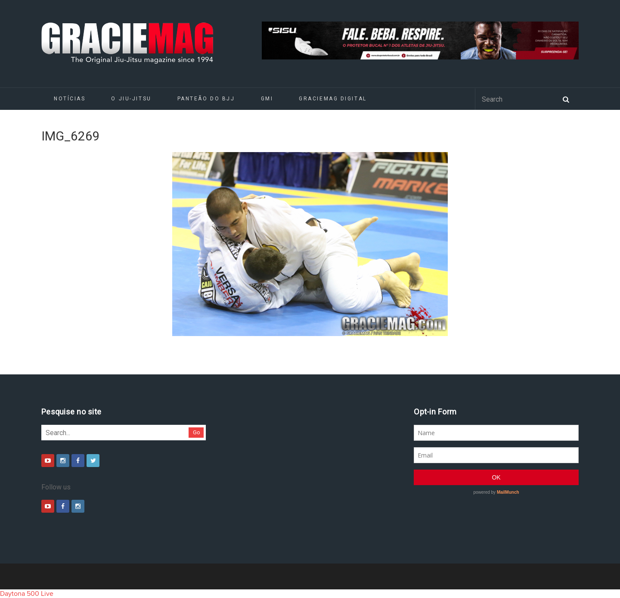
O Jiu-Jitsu (131, 99)
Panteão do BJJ (206, 99)
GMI (267, 99)
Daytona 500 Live (26, 593)
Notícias (69, 99)
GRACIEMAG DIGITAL (333, 99)
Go (196, 432)
